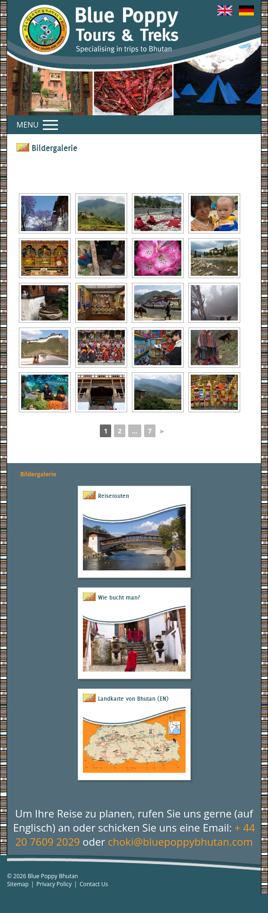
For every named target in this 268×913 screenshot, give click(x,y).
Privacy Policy (54, 884)
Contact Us (94, 884)
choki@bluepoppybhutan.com (180, 841)
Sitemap (18, 884)
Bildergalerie (38, 474)
